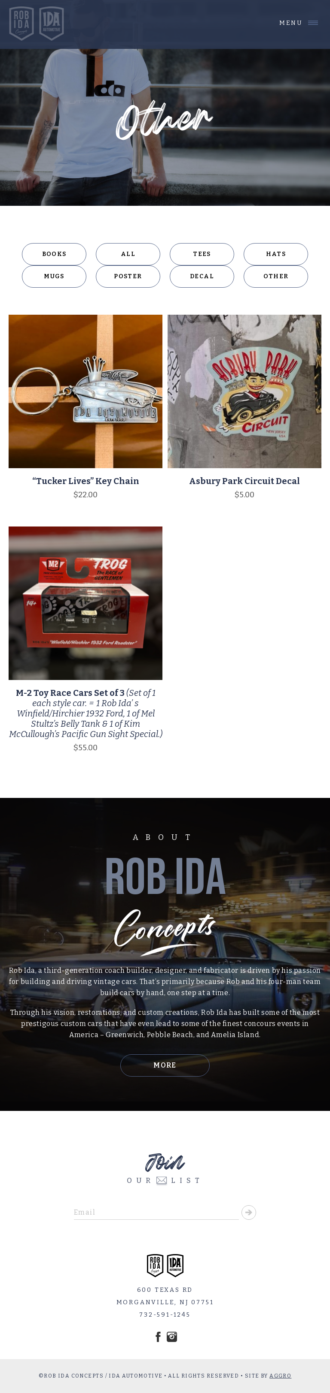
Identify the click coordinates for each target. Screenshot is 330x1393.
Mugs (54, 276)
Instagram (172, 1337)
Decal (202, 276)
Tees (202, 254)
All (128, 254)
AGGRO (280, 1376)
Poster (128, 276)
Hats (276, 254)
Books (54, 254)
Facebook (158, 1337)
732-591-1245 (165, 1314)
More (165, 1065)
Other (276, 276)
